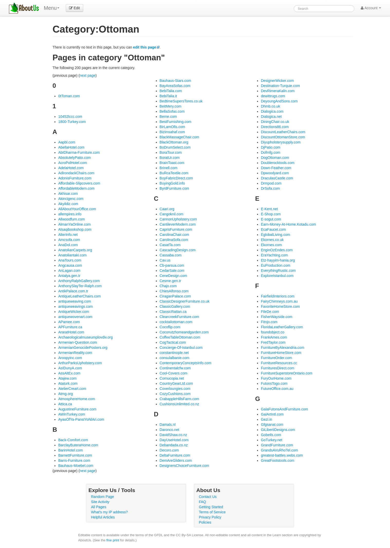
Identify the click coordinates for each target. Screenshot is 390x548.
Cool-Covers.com (173, 373)
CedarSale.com (172, 270)
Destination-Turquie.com (280, 86)
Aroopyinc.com (70, 358)
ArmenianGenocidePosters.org (82, 347)
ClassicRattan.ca (173, 312)
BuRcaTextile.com (174, 173)
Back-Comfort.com (73, 440)
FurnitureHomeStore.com (281, 353)
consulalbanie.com (174, 358)
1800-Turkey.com (72, 122)
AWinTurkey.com (71, 414)
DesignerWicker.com (277, 81)
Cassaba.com (171, 255)
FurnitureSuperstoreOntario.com (286, 373)
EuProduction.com (275, 265)
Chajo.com (168, 286)
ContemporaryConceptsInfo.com (186, 363)
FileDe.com (270, 312)
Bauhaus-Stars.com (175, 81)
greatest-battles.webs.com (282, 455)
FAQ (202, 502)
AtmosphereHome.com (76, 399)
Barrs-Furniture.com (74, 460)
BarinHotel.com (70, 450)
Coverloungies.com (175, 389)
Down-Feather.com (276, 168)
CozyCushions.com (175, 394)
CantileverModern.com (178, 224)
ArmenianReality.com (75, 353)
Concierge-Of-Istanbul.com (181, 347)
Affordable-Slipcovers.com (79, 183)
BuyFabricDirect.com (176, 178)
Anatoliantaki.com (72, 255)
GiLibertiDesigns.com (278, 430)
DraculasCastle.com (277, 178)
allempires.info (69, 214)
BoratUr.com (170, 158)
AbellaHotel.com (71, 147)
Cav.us (165, 260)
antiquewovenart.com (75, 317)
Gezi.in (266, 419)
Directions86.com (275, 127)
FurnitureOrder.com (276, 358)
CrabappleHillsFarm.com (179, 399)
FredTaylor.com (273, 342)
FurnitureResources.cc (279, 363)
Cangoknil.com (172, 214)
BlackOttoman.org (174, 142)
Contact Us (208, 497)
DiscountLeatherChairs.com (283, 132)
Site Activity (100, 502)
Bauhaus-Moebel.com (75, 466)
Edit (74, 8)
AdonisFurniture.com (74, 178)
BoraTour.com (171, 152)
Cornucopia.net (172, 378)
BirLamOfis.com (172, 127)
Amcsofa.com (69, 240)
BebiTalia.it (168, 96)
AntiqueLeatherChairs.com (79, 296)
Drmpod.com (271, 183)
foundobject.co (272, 332)
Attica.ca (65, 404)
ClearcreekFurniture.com (179, 317)
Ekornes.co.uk (272, 240)
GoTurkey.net (271, 440)
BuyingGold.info (172, 183)
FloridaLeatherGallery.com (282, 327)
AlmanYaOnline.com (74, 224)
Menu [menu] (51, 8)
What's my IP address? (109, 512)
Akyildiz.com (68, 204)
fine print (112, 540)
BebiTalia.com (171, 91)
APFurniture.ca (70, 327)
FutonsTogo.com (274, 383)
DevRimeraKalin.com (277, 91)
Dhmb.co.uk (270, 106)
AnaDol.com (68, 245)
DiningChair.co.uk (275, 122)
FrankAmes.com (274, 337)
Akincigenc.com (70, 199)
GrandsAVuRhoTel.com (279, 450)
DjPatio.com (270, 147)
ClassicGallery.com (175, 306)
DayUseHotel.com (174, 440)
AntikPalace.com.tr (73, 291)
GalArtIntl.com (272, 414)
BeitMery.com (171, 106)
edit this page (144, 47)
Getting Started (211, 507)
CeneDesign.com (173, 276)
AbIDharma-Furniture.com (79, 152)
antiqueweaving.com (74, 301)
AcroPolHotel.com (72, 163)
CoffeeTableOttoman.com (180, 337)
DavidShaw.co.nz (173, 435)
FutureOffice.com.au (277, 389)
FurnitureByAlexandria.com (282, 347)
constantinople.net (174, 353)
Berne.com (168, 116)
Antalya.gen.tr (69, 276)
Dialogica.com (272, 111)
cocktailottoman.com (176, 322)
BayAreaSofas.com (175, 86)
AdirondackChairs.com (76, 173)
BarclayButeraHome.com (78, 445)
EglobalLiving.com (275, 235)
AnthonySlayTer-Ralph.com (80, 286)
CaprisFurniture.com (176, 229)
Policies (205, 522)
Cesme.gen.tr (170, 281)
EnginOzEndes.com (277, 250)
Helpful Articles (103, 517)
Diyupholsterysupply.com (281, 142)
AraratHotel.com (71, 332)
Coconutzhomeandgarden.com (184, 332)
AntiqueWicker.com (73, 312)
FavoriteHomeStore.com (280, 306)
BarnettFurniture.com (75, 455)
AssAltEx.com (69, 373)
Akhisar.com (68, 193)
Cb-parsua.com (172, 265)
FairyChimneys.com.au (279, 301)
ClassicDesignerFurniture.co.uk (185, 301)
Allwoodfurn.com (71, 219)
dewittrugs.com (273, 96)
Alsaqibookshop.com (74, 229)
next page (88, 75)
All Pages (98, 507)
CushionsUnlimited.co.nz (179, 404)
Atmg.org (65, 394)
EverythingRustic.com (278, 270)
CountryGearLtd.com (176, 383)
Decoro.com (169, 450)
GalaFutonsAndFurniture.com (284, 409)
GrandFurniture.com (277, 445)
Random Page (102, 497)
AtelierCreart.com (72, 389)
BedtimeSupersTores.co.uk (181, 101)
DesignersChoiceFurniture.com (184, 466)
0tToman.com (69, 96)
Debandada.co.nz (174, 445)
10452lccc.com (70, 116)
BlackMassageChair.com (179, 137)
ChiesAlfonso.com (174, 291)
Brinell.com (168, 168)
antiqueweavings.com (75, 306)
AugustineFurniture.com (77, 409)
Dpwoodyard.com (275, 173)
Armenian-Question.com (77, 342)
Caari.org (167, 209)
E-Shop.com (271, 214)
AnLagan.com (69, 270)
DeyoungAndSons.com (279, 101)
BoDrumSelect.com (175, 147)
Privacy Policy (210, 517)
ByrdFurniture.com (174, 188)
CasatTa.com (170, 245)
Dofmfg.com (270, 152)
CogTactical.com (173, 342)
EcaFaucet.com (273, 229)
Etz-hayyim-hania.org (278, 260)
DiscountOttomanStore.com (283, 137)
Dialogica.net (271, 116)
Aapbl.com (66, 142)
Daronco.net (169, 430)
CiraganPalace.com (175, 296)
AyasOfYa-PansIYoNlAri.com (81, 419)
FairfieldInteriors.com (277, 296)
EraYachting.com (274, 255)
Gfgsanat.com (272, 424)
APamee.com (69, 322)
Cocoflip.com (170, 327)
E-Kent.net (269, 209)
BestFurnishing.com (176, 122)
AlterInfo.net (68, 235)
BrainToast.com (172, 163)
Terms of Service (212, 512)
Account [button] (371, 8)
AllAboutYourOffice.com (77, 209)
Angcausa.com (70, 265)
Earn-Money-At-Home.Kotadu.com (288, 224)
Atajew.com (67, 378)
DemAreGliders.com (176, 460)
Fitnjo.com (269, 322)
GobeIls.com (271, 435)
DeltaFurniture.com (175, 455)
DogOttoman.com (275, 158)
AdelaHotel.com (71, 168)
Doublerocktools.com (277, 163)
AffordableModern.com (76, 188)
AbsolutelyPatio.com (74, 158)
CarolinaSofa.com (174, 240)
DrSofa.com (270, 188)
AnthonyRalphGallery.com (79, 281)
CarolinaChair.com (174, 235)
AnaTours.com (69, 260)
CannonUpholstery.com (178, 219)
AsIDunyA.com (70, 368)
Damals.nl (168, 424)
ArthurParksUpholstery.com (80, 363)
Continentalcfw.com (175, 368)
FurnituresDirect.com (277, 368)
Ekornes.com (271, 245)
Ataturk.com (68, 383)
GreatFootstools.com (277, 460)
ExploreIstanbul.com (277, 276)
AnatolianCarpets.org (75, 250)
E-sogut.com (271, 219)
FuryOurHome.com (276, 378)
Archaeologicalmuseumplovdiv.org (85, 337)
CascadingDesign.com (178, 250)
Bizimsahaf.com (172, 132)
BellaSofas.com (172, 111)
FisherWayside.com (276, 317)
